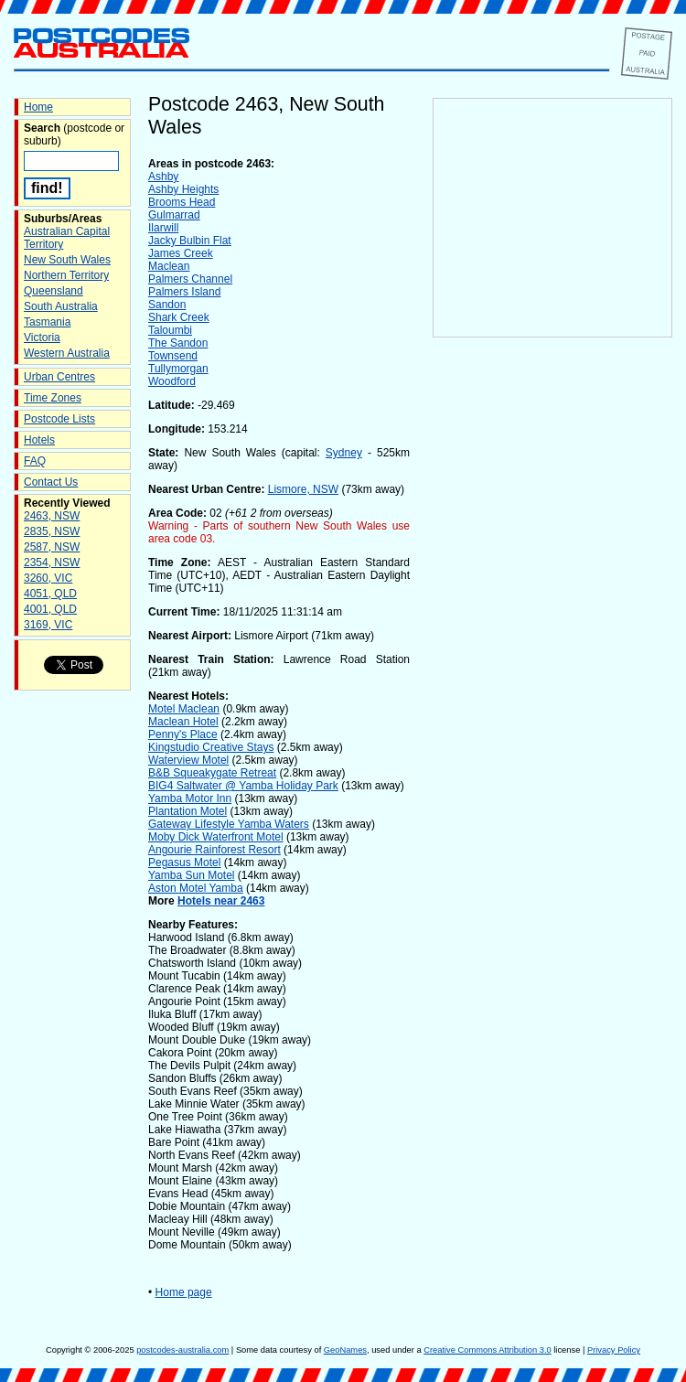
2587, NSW (52, 547)
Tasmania (47, 322)
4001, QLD (50, 609)
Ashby (163, 176)
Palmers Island (184, 291)
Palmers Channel (190, 279)
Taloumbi (170, 330)
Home (38, 107)
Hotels (39, 440)
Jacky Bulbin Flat (189, 240)
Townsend (173, 355)
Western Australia (67, 353)
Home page (183, 1292)
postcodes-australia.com (182, 1350)
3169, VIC (48, 624)
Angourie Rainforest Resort (214, 849)
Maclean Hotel (183, 721)
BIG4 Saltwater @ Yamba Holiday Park (243, 785)
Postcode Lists (59, 418)
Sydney (344, 452)
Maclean (168, 266)
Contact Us (51, 482)
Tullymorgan (178, 368)
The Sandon (178, 343)
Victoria (42, 337)
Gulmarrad (174, 215)
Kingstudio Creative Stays (210, 747)
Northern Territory (66, 275)
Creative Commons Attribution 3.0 (487, 1350)
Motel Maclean (184, 708)
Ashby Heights (183, 189)
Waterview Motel (188, 760)
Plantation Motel (187, 811)
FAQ (35, 461)
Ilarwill (163, 227)
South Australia (61, 306)
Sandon (167, 304)
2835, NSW (52, 531)
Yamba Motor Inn (189, 798)
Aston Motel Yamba (195, 888)
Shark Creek (178, 317)
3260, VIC (48, 578)
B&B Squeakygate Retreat (212, 772)
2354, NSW (52, 562)
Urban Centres (59, 376)
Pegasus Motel (184, 862)
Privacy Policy (613, 1350)
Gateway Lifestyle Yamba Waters (228, 824)
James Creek (180, 253)
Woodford (172, 381)
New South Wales (67, 259)
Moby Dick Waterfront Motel (216, 836)
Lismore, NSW (303, 489)
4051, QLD (50, 593)
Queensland (53, 290)
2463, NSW (52, 515)
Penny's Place (183, 734)
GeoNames (345, 1350)
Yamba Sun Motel (191, 875)
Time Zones (52, 397)
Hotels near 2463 (220, 901)
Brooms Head (181, 202)
